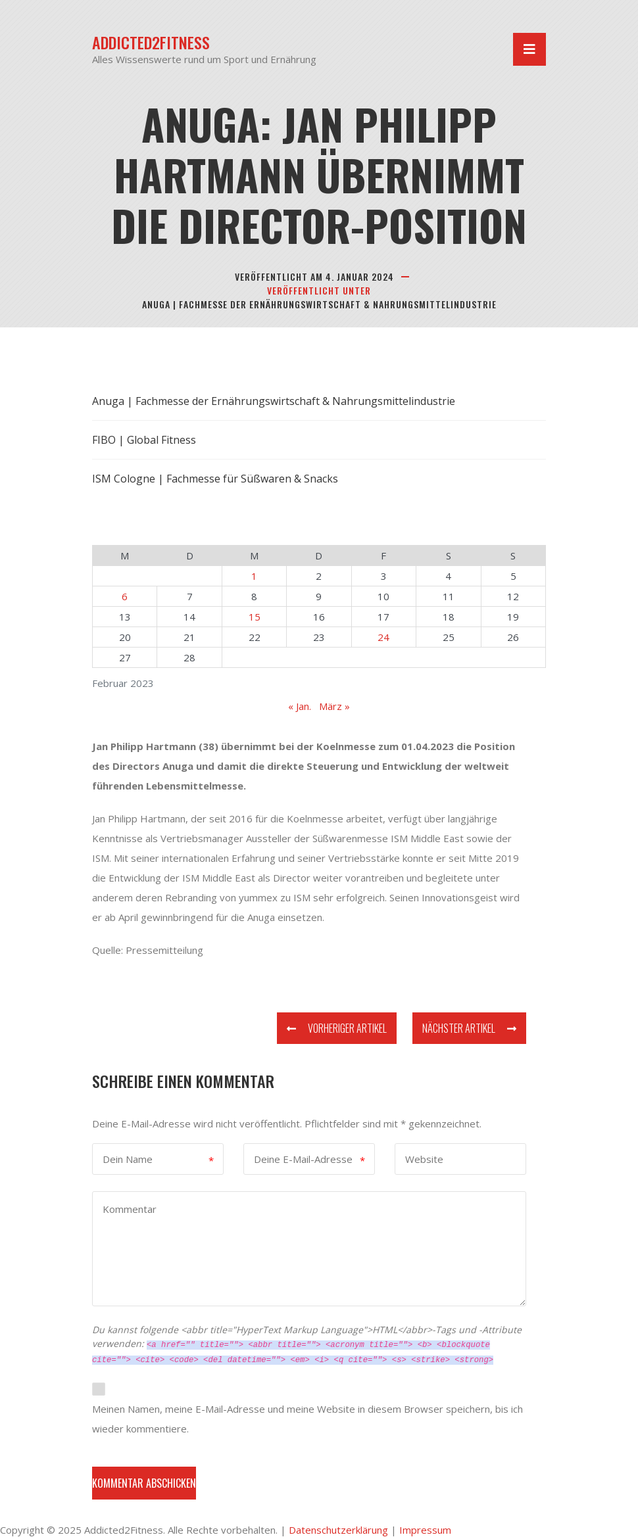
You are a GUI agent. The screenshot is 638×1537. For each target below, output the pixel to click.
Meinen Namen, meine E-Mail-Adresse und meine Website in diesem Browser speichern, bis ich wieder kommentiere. (307, 1418)
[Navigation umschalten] (529, 49)
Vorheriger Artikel (337, 1028)
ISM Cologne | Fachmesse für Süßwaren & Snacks (215, 478)
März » (334, 706)
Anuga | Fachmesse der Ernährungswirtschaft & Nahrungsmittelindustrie (319, 304)
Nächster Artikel (469, 1028)
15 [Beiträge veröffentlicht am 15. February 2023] (254, 616)
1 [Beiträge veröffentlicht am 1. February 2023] (254, 575)
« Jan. (299, 706)
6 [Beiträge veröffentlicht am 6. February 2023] (125, 596)
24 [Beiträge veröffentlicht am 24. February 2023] (383, 637)
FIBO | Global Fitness (144, 440)
